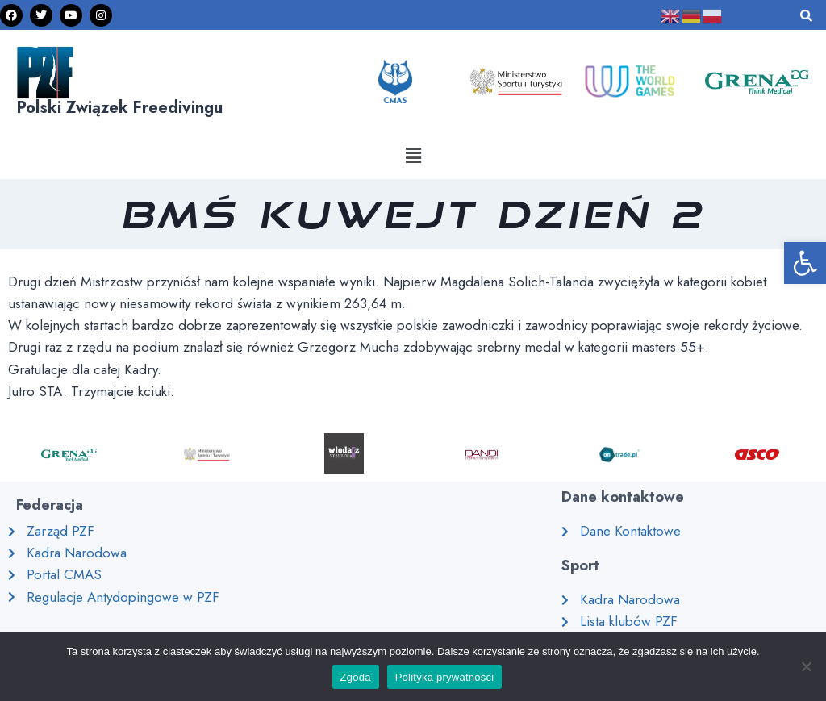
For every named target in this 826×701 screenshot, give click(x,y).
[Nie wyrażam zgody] (806, 666)
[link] (805, 263)
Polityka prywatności (444, 677)
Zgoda (355, 677)
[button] (413, 155)
